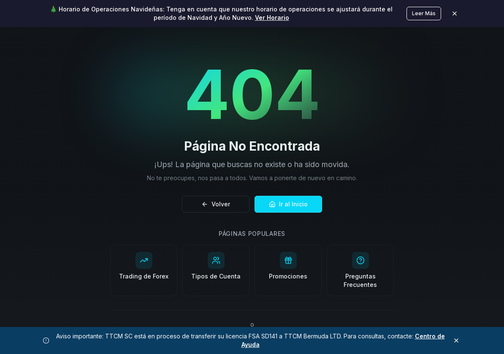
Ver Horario (272, 17)
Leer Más (424, 13)
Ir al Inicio (288, 204)
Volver (215, 204)
